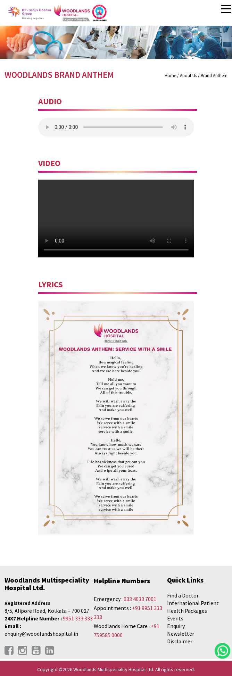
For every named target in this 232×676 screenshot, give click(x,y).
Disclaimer (179, 641)
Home (170, 76)
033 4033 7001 (140, 598)
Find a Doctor (183, 595)
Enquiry (176, 626)
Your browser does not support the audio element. (116, 127)
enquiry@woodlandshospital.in (41, 633)
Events (175, 618)
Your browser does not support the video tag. (116, 218)
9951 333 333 (78, 618)
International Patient (193, 603)
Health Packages (187, 610)
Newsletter (180, 633)
